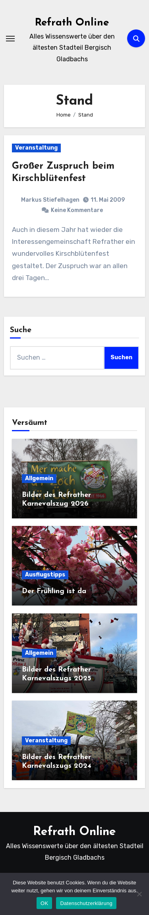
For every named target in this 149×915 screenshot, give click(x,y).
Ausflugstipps (45, 574)
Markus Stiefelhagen (50, 200)
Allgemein (39, 478)
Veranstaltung (36, 147)
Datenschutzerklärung (86, 903)
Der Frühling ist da (54, 591)
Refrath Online (72, 23)
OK (44, 903)
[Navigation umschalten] (10, 38)
